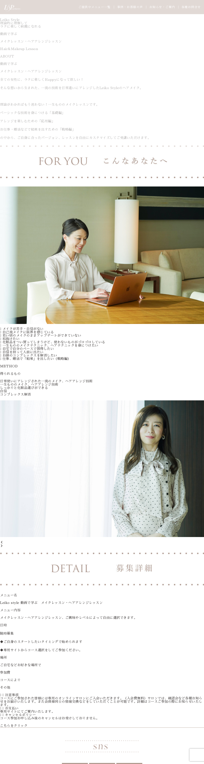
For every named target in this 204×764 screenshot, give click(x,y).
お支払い (12, 708)
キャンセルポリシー (20, 715)
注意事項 (12, 695)
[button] (102, 542)
